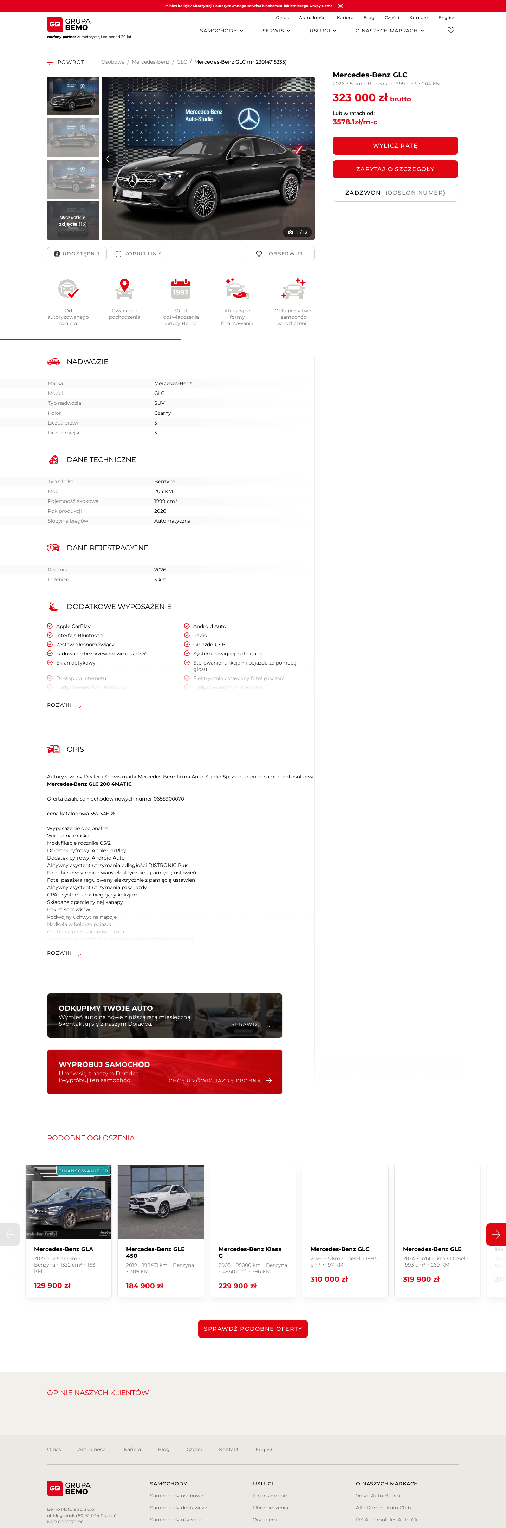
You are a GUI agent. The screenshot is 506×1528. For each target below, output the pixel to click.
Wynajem (265, 1519)
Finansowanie (270, 1496)
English (447, 17)
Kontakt (418, 17)
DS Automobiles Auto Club (389, 1519)
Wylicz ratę (395, 145)
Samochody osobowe (176, 1496)
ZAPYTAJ (395, 169)
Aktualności (313, 17)
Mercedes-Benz (150, 62)
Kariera (345, 17)
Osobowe (112, 62)
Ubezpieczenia (270, 1507)
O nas (282, 17)
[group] (68, 1231)
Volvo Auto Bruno (378, 1496)
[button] (307, 159)
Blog (369, 17)
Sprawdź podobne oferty (253, 1329)
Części (392, 17)
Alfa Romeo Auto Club (383, 1507)
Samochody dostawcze (178, 1507)
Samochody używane (176, 1519)
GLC (182, 62)
